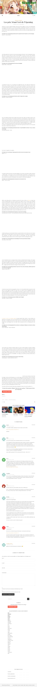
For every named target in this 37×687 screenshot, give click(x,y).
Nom (3, 558)
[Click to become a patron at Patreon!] (18, 391)
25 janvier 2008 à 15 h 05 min (10, 474)
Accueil (14, 685)
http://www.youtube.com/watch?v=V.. (12, 429)
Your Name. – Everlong (18, 414)
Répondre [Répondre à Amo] (33, 484)
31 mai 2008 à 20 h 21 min (9, 544)
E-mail (3, 563)
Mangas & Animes (18, 20)
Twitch (24, 685)
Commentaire (4, 572)
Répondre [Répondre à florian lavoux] (33, 543)
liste (3, 399)
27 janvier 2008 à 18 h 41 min (10, 527)
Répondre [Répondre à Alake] (33, 526)
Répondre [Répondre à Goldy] (33, 424)
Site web (3, 567)
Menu (18, 15)
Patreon (27, 685)
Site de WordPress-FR (11, 678)
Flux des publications (11, 673)
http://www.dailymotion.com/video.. (12, 466)
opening (6, 399)
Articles (33, 685)
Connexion (9, 671)
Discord (19, 685)
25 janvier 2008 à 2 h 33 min (10, 459)
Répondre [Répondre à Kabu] (33, 437)
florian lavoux (9, 543)
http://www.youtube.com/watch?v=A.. (12, 532)
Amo (4, 401)
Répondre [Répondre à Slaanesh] (33, 473)
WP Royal (8, 685)
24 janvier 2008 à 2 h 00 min (10, 426)
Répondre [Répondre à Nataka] (33, 496)
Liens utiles (30, 685)
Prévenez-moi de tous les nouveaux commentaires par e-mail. (12, 588)
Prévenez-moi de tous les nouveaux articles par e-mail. (11, 591)
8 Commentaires (21, 24)
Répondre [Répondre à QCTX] (33, 458)
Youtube (22, 685)
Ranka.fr (16, 685)
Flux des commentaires (11, 676)
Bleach (29, 200)
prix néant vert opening (12, 399)
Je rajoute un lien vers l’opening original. (9, 318)
